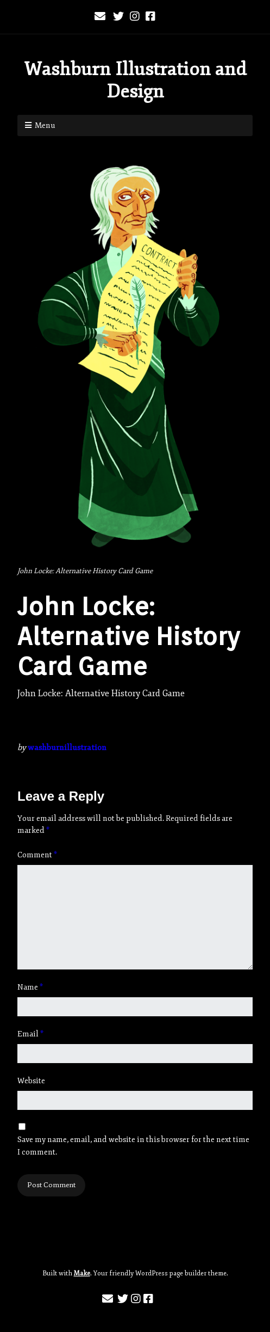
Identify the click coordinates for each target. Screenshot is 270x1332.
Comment (37, 855)
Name (30, 987)
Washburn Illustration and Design (135, 80)
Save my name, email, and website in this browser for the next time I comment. (133, 1145)
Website (31, 1080)
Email (30, 1034)
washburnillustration (67, 747)
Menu (45, 125)
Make (82, 1273)
